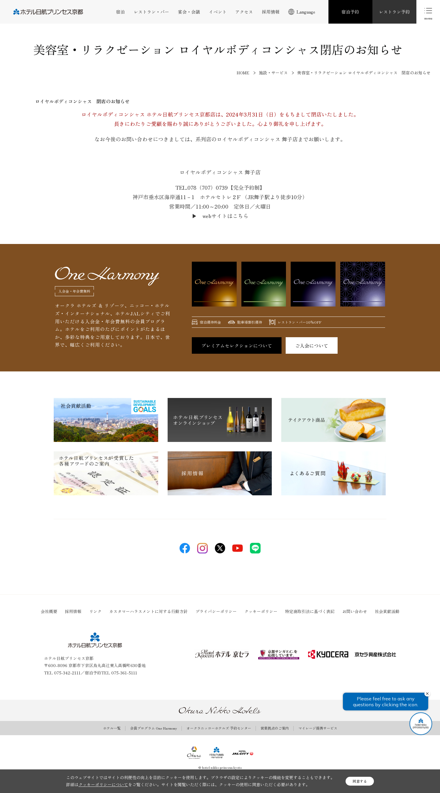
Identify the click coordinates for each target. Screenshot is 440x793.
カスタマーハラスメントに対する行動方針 (148, 611)
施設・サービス (273, 73)
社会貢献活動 (387, 611)
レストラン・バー (151, 12)
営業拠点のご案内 (275, 728)
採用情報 (270, 12)
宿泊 (120, 12)
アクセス (244, 12)
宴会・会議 (189, 12)
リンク (95, 611)
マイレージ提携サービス (317, 728)
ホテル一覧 (112, 728)
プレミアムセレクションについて (236, 345)
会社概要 (49, 611)
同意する (360, 781)
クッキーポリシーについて (103, 784)
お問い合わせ (354, 611)
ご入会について (311, 345)
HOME (243, 73)
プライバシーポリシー (216, 611)
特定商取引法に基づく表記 (310, 611)
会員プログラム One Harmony (153, 728)
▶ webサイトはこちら (220, 215)
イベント (218, 12)
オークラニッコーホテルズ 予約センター (219, 728)
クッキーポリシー (260, 611)
